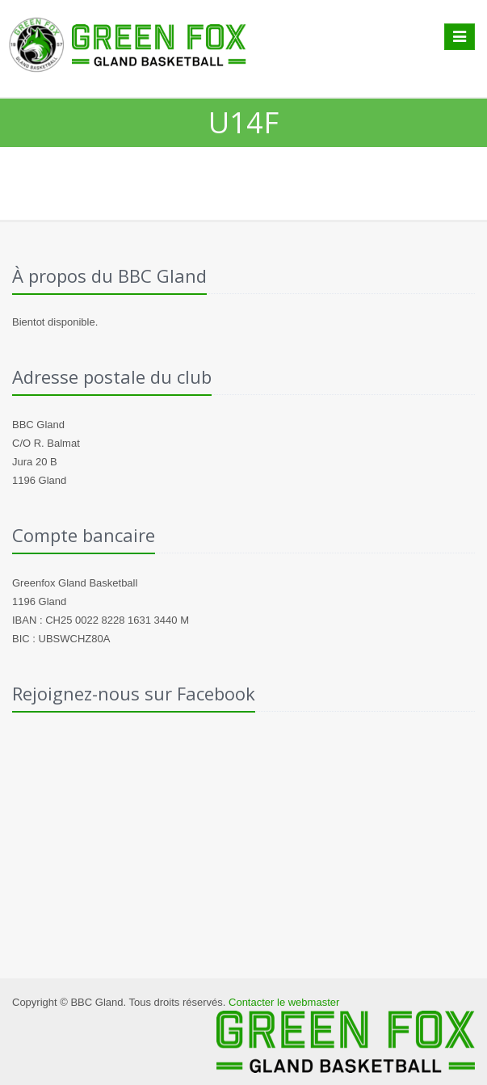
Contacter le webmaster (284, 1002)
